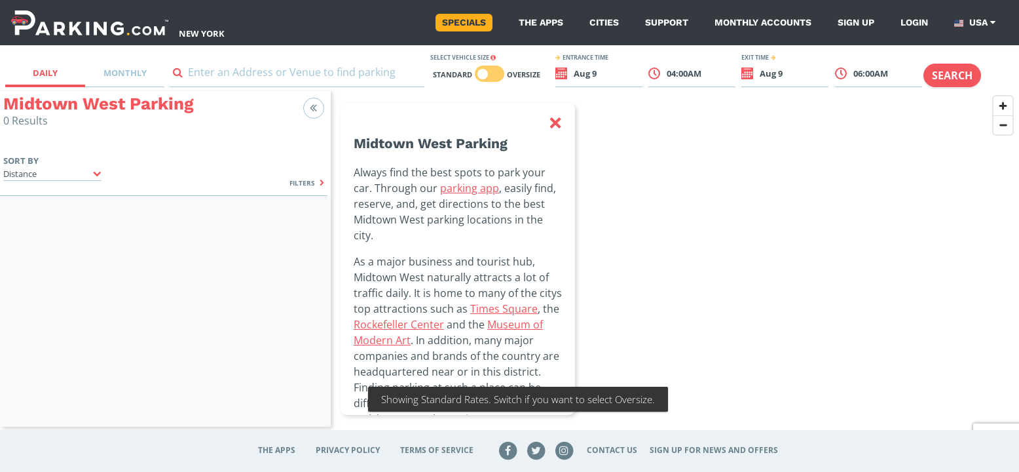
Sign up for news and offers (714, 450)
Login (914, 22)
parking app (469, 188)
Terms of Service (436, 450)
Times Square (504, 309)
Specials (464, 22)
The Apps (541, 22)
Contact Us (612, 450)
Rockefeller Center (399, 324)
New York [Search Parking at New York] (202, 33)
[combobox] (297, 75)
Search (952, 75)
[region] (675, 267)
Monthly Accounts (762, 22)
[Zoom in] (1002, 105)
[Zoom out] (1002, 124)
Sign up (856, 22)
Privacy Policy (348, 450)
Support (666, 22)
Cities (604, 22)
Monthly (125, 73)
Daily (45, 73)
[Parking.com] (89, 22)
